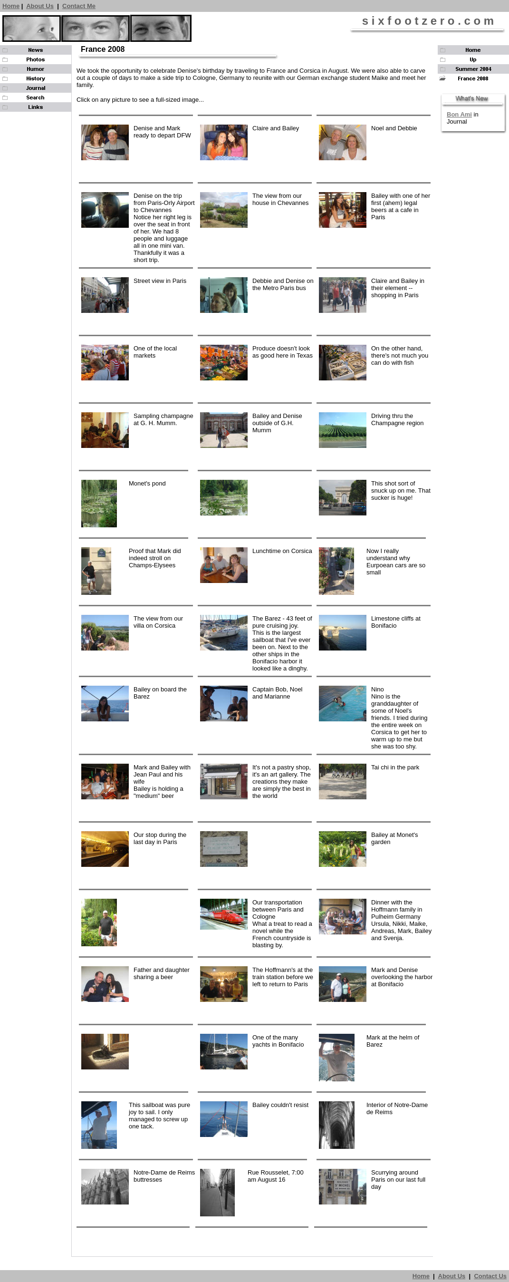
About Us (40, 6)
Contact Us (490, 1276)
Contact (74, 6)
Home (10, 6)
